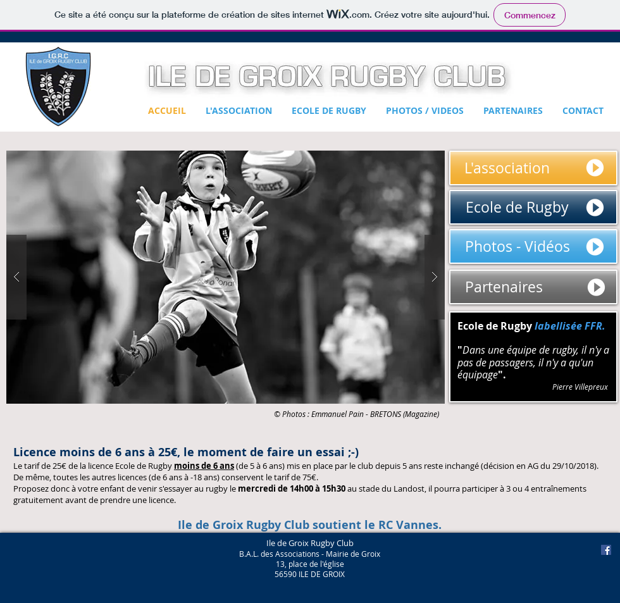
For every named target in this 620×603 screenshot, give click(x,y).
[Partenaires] (533, 287)
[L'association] (533, 168)
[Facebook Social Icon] (606, 550)
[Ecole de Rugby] (533, 207)
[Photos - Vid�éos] (533, 246)
